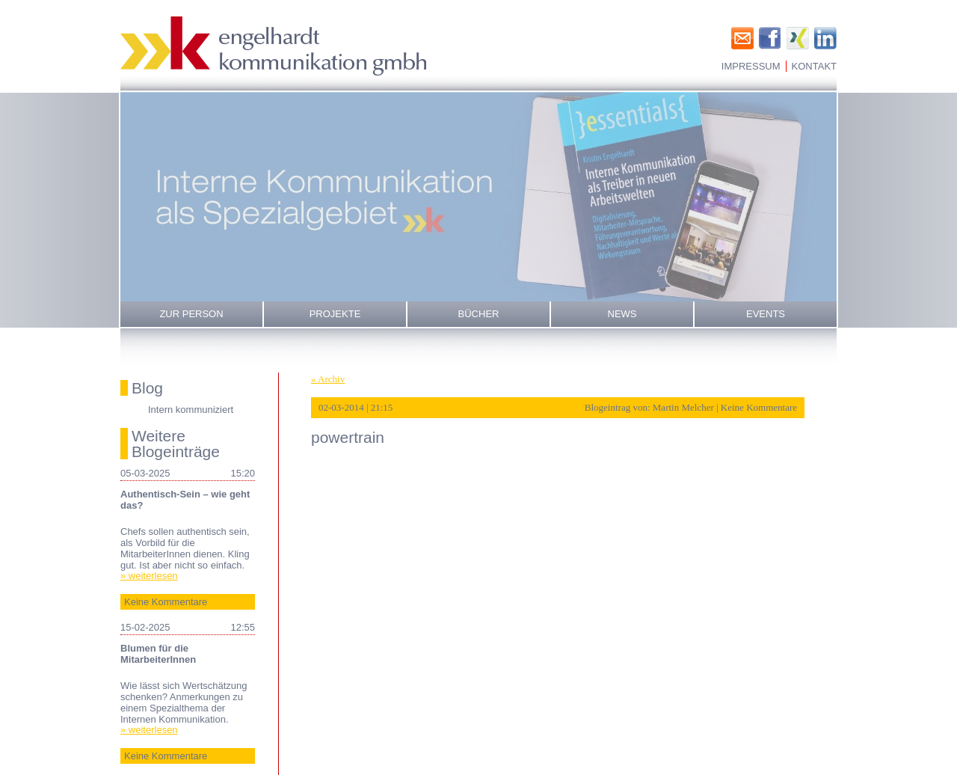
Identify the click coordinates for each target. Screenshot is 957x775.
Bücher (478, 313)
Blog (147, 387)
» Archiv (328, 379)
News (622, 313)
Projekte (335, 313)
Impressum (751, 66)
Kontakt (814, 66)
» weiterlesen (149, 575)
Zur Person (191, 313)
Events (765, 313)
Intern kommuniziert (190, 409)
